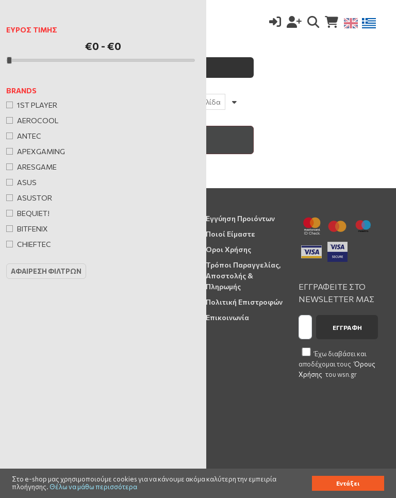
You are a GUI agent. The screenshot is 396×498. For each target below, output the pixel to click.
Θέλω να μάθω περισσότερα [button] (93, 487)
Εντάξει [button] (347, 483)
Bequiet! (33, 213)
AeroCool (37, 120)
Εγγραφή (347, 327)
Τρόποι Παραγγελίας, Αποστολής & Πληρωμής (243, 275)
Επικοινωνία (227, 317)
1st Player (37, 105)
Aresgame (37, 166)
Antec (29, 135)
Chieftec (34, 244)
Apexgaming (41, 151)
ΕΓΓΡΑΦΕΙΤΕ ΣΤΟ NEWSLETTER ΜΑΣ (336, 292)
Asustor (34, 197)
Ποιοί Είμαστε (230, 233)
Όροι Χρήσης (228, 249)
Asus (27, 182)
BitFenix (32, 228)
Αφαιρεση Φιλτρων (46, 271)
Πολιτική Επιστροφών (244, 301)
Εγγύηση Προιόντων (240, 218)
